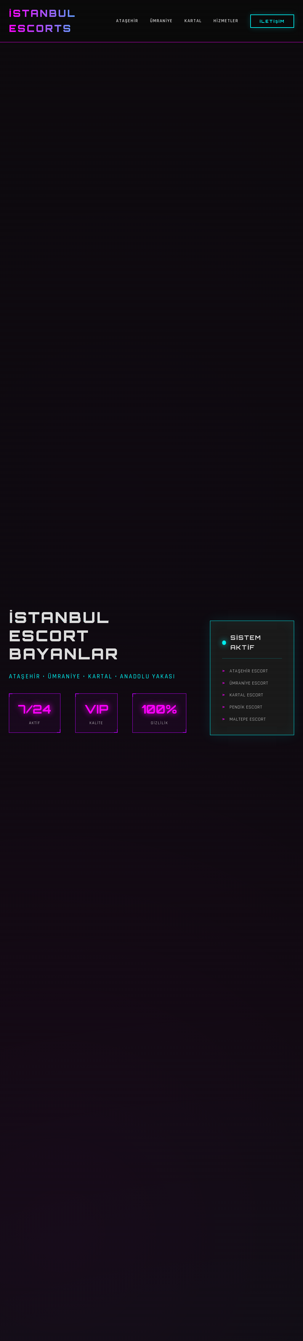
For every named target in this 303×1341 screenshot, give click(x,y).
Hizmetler (226, 21)
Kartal (193, 21)
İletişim (272, 21)
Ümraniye (161, 21)
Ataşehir (127, 21)
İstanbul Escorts (42, 20)
